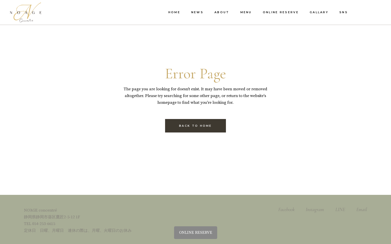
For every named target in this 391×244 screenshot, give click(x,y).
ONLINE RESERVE (195, 232)
